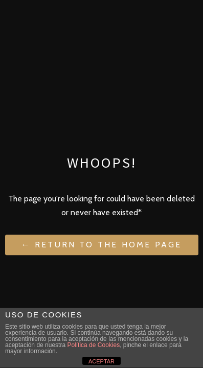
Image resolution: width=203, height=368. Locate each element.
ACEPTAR (101, 361)
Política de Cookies (93, 345)
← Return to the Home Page (101, 245)
